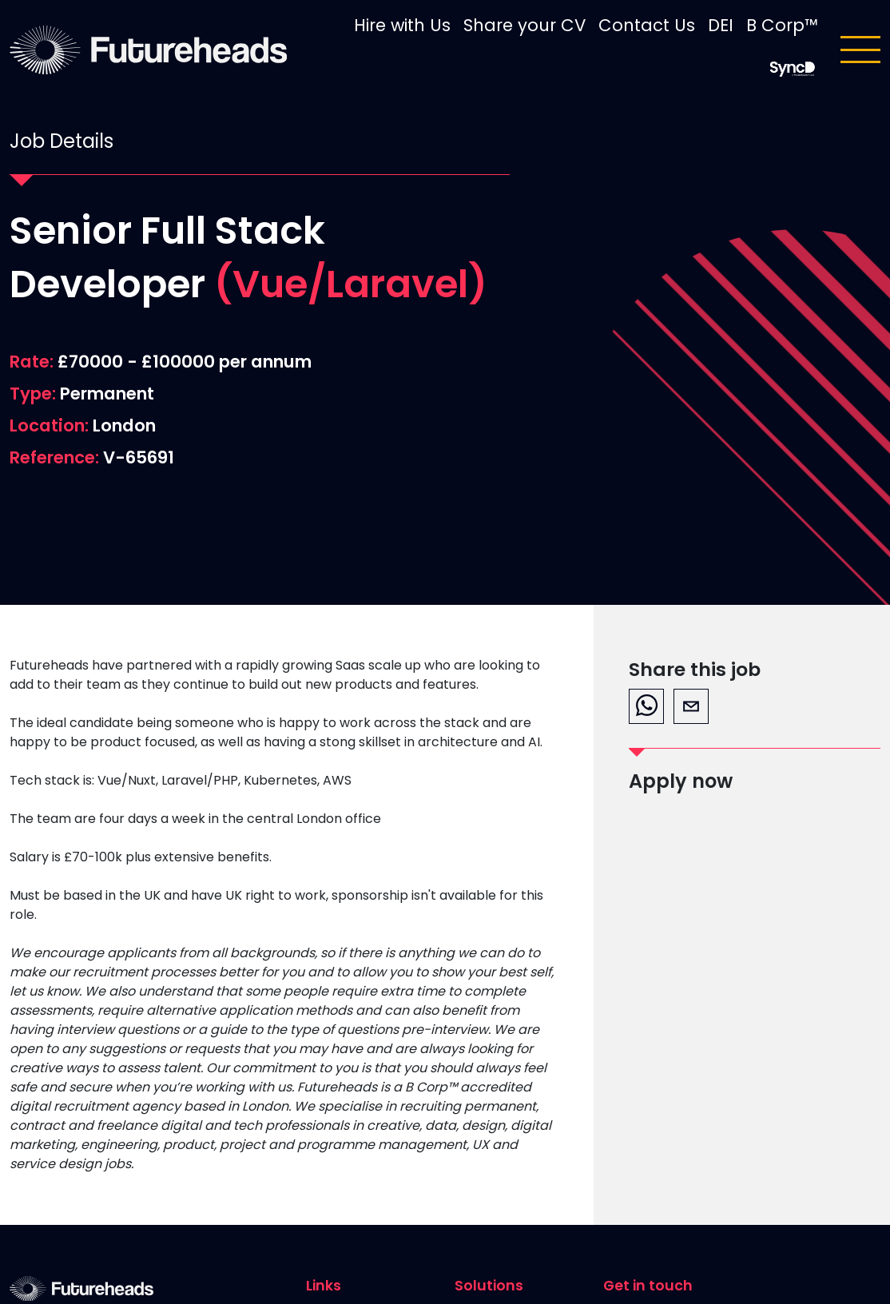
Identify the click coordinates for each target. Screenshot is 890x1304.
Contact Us (646, 25)
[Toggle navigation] (860, 50)
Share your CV (524, 25)
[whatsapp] (646, 706)
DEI (720, 25)
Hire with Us (402, 25)
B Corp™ (782, 25)
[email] (691, 706)
